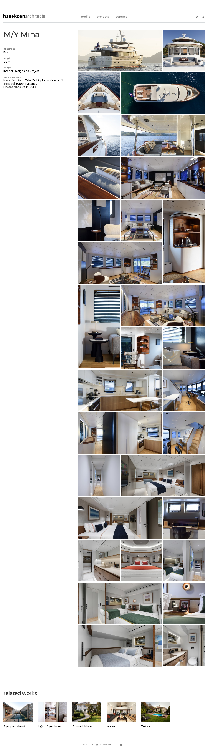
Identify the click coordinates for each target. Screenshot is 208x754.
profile (85, 16)
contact (121, 16)
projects (103, 16)
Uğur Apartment (51, 726)
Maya (111, 726)
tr (197, 16)
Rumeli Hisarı (82, 726)
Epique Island (14, 726)
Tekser (146, 726)
